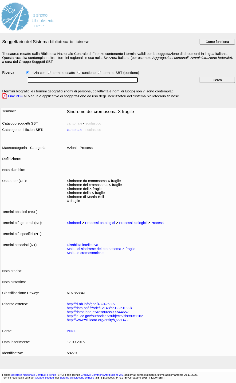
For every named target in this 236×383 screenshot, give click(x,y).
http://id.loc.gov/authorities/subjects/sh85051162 (105, 316)
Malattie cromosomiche (85, 253)
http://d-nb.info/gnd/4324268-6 (91, 304)
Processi (157, 223)
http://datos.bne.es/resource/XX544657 (98, 312)
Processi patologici (100, 223)
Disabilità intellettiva (82, 245)
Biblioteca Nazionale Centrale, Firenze (33, 374)
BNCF (71, 331)
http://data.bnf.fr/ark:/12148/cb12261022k (99, 308)
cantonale (74, 130)
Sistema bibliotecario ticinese (76, 377)
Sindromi (74, 223)
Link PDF (15, 96)
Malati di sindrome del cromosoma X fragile (101, 249)
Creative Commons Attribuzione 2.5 (102, 374)
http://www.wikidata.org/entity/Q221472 (98, 320)
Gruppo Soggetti (45, 377)
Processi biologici (132, 223)
